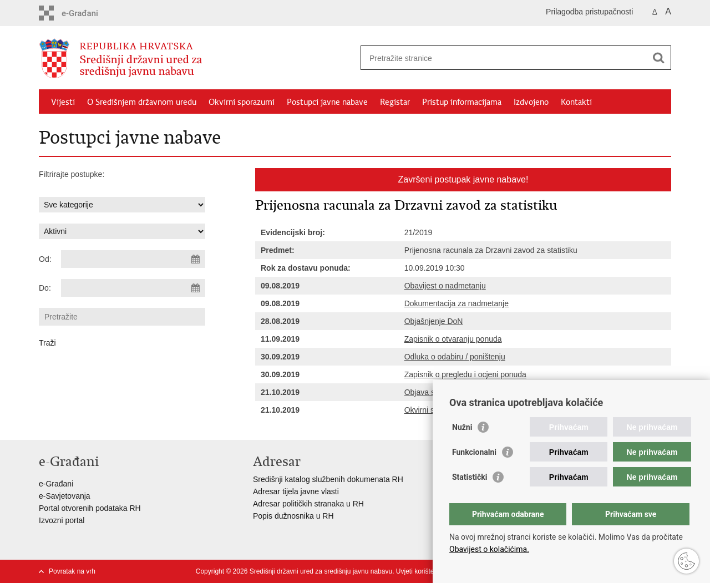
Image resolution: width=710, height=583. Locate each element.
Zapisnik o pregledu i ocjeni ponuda (465, 374)
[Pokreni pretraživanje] (658, 58)
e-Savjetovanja (64, 495)
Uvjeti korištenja (419, 571)
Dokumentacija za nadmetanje (456, 303)
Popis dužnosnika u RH (293, 515)
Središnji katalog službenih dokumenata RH (328, 479)
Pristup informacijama (461, 102)
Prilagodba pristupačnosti (589, 11)
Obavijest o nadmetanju (445, 285)
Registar (395, 102)
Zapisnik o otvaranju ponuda (453, 338)
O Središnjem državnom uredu (141, 102)
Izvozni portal (61, 520)
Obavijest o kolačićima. (489, 549)
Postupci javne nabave (327, 102)
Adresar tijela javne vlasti (296, 491)
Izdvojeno (531, 102)
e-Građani (56, 483)
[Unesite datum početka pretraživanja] (133, 259)
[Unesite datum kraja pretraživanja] (133, 288)
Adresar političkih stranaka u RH (308, 503)
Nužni (462, 427)
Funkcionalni (474, 452)
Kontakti (576, 102)
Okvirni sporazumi (242, 102)
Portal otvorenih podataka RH (90, 508)
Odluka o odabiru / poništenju (454, 356)
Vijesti (63, 102)
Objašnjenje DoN (433, 321)
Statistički (469, 477)
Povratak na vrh (72, 571)
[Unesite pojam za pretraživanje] (504, 58)
